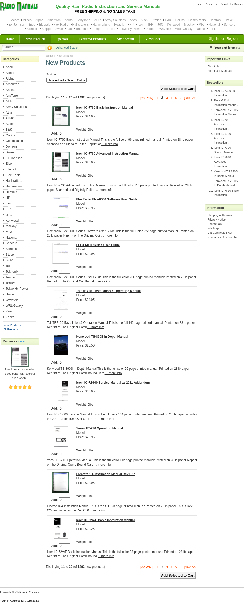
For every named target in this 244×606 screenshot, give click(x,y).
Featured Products (92, 39)
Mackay (189, 24)
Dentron (215, 20)
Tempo (96, 29)
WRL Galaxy (183, 29)
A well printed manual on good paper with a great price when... (19, 372)
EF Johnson (17, 24)
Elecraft (44, 24)
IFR (150, 24)
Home (198, 3)
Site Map (213, 228)
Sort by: (51, 74)
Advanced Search (67, 47)
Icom (141, 24)
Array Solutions (115, 20)
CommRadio (197, 20)
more (21, 341)
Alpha (39, 20)
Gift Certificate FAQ (220, 232)
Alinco (27, 20)
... (180, 98)
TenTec (110, 29)
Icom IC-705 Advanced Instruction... (221, 124)
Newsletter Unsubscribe (223, 237)
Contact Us (215, 223)
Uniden (150, 29)
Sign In (214, 39)
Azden (156, 20)
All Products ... (12, 329)
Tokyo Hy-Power (130, 29)
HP (131, 24)
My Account (126, 39)
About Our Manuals (232, 3)
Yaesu (200, 29)
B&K (168, 20)
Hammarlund (101, 24)
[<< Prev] (146, 98)
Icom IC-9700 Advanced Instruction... (222, 138)
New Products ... (13, 325)
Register (232, 39)
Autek (144, 20)
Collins (180, 20)
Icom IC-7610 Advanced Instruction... (222, 162)
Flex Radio (60, 24)
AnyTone (84, 20)
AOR (97, 20)
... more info (109, 144)
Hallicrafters (80, 24)
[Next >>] (190, 98)
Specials (62, 39)
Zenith (213, 29)
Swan (59, 29)
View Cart (152, 39)
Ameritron (54, 20)
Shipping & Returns (220, 215)
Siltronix (32, 29)
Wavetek (165, 29)
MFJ (201, 24)
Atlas (133, 20)
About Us (211, 3)
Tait (69, 29)
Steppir (46, 29)
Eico (32, 24)
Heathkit (119, 24)
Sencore (229, 24)
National (214, 24)
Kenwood (173, 24)
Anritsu (69, 20)
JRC (160, 24)
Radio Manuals (30, 591)
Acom (15, 20)
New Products (35, 39)
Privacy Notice (217, 219)
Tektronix (82, 29)
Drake (229, 20)
